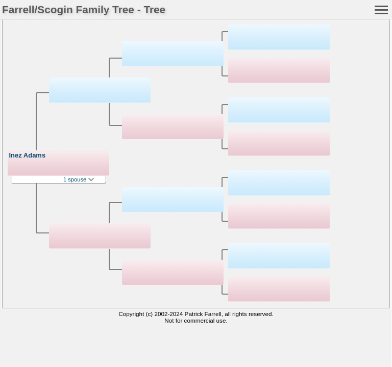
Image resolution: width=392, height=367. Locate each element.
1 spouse (78, 179)
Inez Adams (27, 155)
